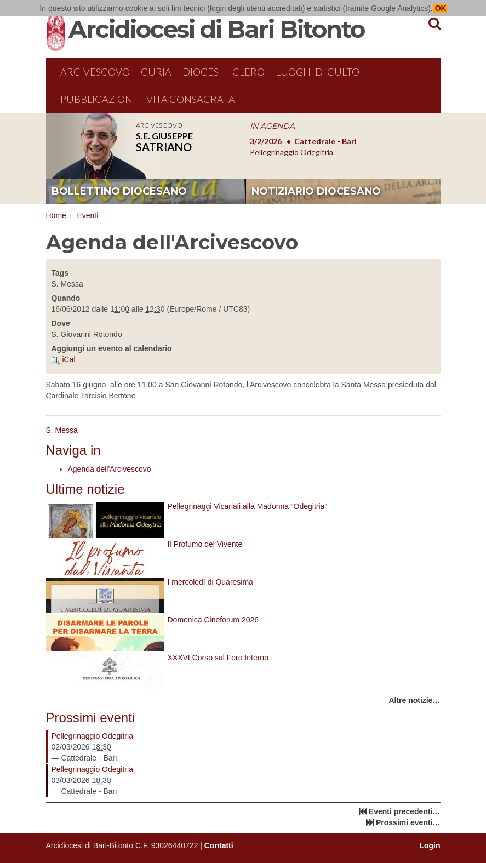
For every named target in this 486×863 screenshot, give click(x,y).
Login (429, 845)
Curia (156, 72)
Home (56, 215)
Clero (248, 72)
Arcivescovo (95, 72)
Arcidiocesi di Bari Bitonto (216, 29)
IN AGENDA (272, 126)
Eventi (87, 215)
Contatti (218, 845)
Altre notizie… (414, 700)
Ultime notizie (85, 489)
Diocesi (201, 72)
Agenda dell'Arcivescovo (109, 469)
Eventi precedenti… (405, 811)
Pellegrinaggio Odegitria (92, 735)
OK (440, 8)
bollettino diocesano (119, 191)
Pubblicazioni (97, 99)
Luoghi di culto (317, 72)
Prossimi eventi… (408, 822)
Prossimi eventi (90, 717)
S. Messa (62, 430)
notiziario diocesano (316, 191)
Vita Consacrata (190, 99)
